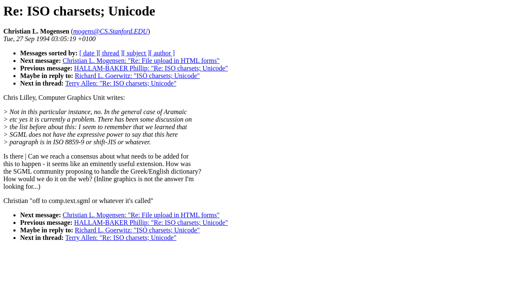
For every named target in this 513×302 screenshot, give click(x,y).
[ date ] (88, 53)
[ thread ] (110, 53)
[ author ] (162, 53)
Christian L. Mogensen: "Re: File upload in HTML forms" (141, 60)
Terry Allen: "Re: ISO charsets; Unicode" (120, 83)
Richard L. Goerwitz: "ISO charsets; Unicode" (137, 75)
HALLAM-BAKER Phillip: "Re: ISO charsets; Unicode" (151, 68)
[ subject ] (136, 53)
